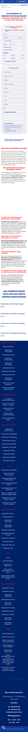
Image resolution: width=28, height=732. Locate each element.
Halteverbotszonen (15, 5)
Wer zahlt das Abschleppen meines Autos (8, 570)
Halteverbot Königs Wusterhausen (8, 388)
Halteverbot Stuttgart (8, 614)
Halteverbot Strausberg (9, 447)
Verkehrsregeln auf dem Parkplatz (8, 646)
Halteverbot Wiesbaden (8, 618)
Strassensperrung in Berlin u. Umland (8, 404)
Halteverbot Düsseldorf (8, 525)
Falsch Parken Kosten (8, 637)
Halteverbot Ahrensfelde (8, 350)
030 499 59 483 (15, 707)
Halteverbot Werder (9, 461)
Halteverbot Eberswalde (8, 363)
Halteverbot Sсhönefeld (9, 444)
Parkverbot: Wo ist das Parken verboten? (9, 503)
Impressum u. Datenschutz (8, 565)
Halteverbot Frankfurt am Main (8, 534)
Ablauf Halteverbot (8, 633)
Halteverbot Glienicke (8, 375)
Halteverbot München (8, 599)
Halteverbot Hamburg (8, 530)
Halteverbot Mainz (8, 541)
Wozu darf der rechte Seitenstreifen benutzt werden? (8, 577)
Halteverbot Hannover (8, 538)
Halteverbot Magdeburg (8, 595)
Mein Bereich (21, 1)
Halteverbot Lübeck (8, 591)
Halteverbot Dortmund (8, 521)
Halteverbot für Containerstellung (8, 414)
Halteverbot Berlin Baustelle (8, 409)
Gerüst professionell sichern (8, 418)
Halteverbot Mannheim (8, 603)
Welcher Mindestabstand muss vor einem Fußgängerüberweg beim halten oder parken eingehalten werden (8, 659)
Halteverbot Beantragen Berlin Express (9, 479)
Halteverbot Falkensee (8, 371)
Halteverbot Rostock (8, 611)
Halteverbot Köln (8, 548)
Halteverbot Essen (8, 588)
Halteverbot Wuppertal (8, 623)
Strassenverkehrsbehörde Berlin (9, 484)
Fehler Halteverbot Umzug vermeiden (8, 641)
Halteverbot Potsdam (9, 440)
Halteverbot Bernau (8, 355)
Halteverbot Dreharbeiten (9, 470)
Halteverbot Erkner (8, 368)
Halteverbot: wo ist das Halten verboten (9, 498)
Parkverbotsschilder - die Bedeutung (9, 488)
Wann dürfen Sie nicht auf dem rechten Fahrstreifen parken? (8, 668)
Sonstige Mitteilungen (10, 112)
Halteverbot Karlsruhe (8, 545)
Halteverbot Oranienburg (9, 437)
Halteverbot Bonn (8, 517)
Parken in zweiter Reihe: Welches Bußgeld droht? (8, 493)
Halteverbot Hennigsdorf (8, 378)
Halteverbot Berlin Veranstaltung (9, 474)
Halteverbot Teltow (9, 450)
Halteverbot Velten (9, 454)
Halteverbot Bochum (8, 513)
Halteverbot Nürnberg (8, 608)
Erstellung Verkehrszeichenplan (8, 399)
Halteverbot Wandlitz (9, 457)
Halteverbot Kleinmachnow (9, 429)
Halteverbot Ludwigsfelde (9, 434)
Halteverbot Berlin (8, 346)
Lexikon (8, 557)
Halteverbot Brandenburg (8, 359)
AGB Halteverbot (8, 123)
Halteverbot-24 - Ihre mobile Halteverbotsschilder (6, 6)
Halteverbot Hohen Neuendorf (8, 383)
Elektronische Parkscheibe (8, 650)
